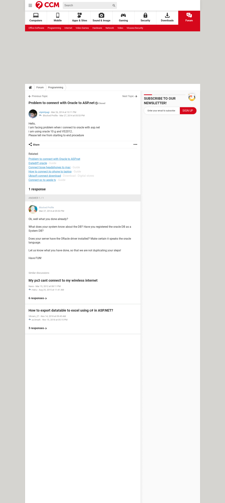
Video (120, 28)
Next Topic (128, 96)
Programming (54, 28)
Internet (68, 28)
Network (110, 28)
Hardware (97, 28)
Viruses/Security (135, 28)
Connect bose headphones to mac (50, 167)
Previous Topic (40, 96)
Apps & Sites (79, 17)
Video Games (82, 28)
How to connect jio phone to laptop (50, 171)
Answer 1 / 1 (36, 198)
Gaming (123, 17)
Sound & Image (101, 17)
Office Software (36, 28)
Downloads (167, 17)
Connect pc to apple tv (42, 180)
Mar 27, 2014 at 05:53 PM (72, 115)
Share (36, 144)
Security (145, 17)
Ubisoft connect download (45, 175)
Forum (189, 17)
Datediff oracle (38, 163)
